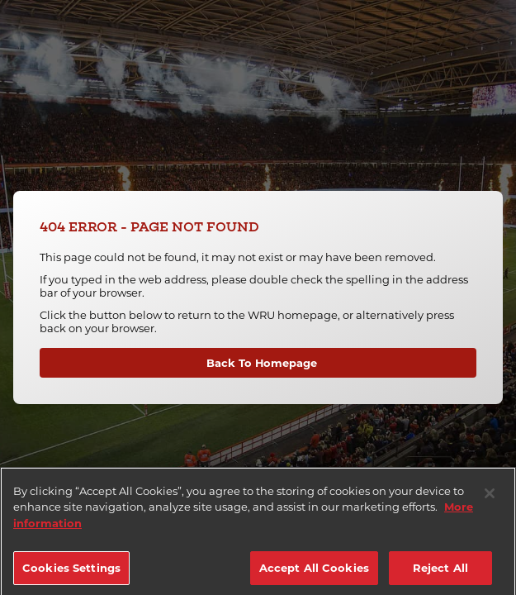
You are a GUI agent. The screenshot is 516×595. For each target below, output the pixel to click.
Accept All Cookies (314, 576)
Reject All (440, 576)
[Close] (489, 503)
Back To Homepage (261, 362)
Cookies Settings (71, 576)
